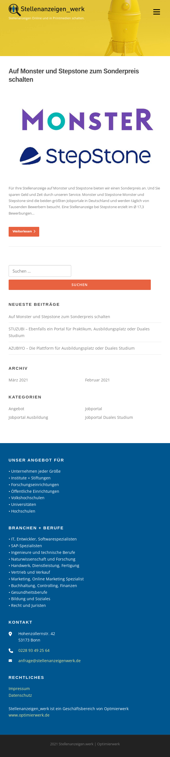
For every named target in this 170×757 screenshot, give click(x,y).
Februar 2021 (97, 380)
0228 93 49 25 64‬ (34, 650)
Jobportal (93, 408)
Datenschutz (20, 695)
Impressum (19, 688)
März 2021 (18, 380)
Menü (156, 11)
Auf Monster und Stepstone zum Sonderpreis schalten (59, 316)
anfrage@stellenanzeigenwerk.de (49, 660)
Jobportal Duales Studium (109, 417)
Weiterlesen (24, 231)
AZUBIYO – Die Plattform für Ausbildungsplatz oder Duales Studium (72, 348)
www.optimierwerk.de (29, 715)
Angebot (16, 408)
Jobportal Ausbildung (28, 417)
